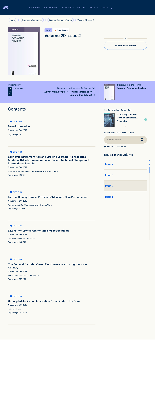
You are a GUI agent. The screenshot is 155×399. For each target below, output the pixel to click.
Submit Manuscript (54, 92)
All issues (122, 147)
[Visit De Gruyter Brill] (8, 7)
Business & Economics (32, 20)
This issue (110, 147)
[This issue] (105, 146)
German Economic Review (60, 20)
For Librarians (51, 7)
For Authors (35, 7)
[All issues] (117, 146)
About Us (93, 7)
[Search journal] (120, 140)
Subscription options (125, 45)
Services (81, 7)
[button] (145, 119)
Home (12, 20)
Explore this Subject (81, 95)
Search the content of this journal (119, 133)
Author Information (82, 92)
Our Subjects (67, 7)
